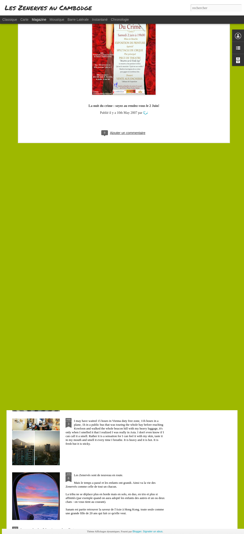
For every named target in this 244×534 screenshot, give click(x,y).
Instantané (99, 19)
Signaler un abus (153, 531)
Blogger (137, 531)
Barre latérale (78, 19)
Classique (9, 19)
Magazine (39, 19)
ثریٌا (145, 68)
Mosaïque (57, 19)
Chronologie (120, 19)
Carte (24, 19)
